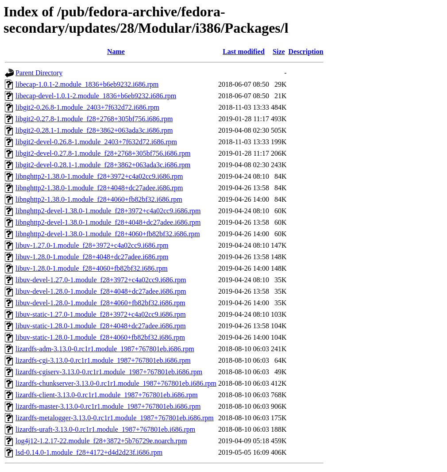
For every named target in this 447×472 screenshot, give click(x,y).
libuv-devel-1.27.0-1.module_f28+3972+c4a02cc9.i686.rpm (100, 280)
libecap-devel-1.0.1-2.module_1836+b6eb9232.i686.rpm (95, 96)
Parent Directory (38, 73)
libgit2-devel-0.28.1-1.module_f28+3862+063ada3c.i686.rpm (102, 165)
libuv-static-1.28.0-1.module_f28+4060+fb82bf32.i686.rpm (100, 337)
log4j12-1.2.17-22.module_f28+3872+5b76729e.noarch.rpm (101, 441)
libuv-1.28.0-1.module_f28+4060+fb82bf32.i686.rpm (91, 268)
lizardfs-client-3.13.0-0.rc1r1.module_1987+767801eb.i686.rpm (106, 395)
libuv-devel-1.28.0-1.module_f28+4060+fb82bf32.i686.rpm (100, 303)
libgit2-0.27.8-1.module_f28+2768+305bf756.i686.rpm (94, 119)
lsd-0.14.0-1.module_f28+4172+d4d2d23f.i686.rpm (88, 452)
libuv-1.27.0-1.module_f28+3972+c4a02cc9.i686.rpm (92, 245)
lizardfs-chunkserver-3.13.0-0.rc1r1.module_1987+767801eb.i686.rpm (115, 383)
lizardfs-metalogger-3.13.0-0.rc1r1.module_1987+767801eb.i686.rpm (114, 418)
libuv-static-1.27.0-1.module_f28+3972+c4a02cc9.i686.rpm (100, 314)
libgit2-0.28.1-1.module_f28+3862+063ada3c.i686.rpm (94, 130)
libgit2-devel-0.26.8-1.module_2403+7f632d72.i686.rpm (96, 142)
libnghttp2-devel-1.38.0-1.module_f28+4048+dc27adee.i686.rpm (107, 222)
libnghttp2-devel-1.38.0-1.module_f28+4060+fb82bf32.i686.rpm (107, 234)
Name (116, 51)
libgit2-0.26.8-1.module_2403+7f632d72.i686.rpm (87, 107)
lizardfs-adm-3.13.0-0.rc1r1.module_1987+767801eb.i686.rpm (104, 349)
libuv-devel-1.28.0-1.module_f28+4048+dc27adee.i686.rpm (100, 291)
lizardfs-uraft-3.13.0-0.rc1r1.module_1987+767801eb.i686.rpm (105, 429)
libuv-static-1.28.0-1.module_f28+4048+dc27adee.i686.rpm (100, 326)
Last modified (244, 51)
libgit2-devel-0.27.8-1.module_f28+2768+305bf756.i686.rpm (102, 153)
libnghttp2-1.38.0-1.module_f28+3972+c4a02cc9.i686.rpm (99, 176)
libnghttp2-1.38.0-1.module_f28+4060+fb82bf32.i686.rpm (98, 199)
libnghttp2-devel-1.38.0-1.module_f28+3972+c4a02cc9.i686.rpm (107, 211)
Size (279, 51)
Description (306, 51)
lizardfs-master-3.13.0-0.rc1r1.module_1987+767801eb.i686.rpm (107, 406)
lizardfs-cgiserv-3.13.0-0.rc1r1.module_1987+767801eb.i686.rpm (108, 372)
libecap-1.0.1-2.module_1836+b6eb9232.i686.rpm (86, 84)
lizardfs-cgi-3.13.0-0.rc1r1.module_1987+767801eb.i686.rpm (103, 360)
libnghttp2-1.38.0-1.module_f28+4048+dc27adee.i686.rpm (99, 188)
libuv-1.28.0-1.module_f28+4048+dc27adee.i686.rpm (92, 257)
